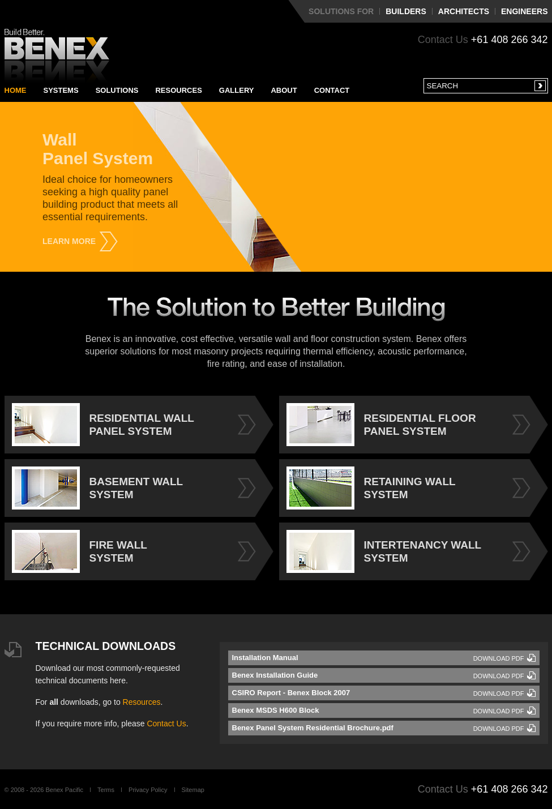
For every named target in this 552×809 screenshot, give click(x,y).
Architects (463, 11)
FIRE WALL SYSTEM (79, 551)
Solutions (117, 90)
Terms (105, 789)
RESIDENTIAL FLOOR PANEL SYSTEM (381, 424)
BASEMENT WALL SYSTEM (97, 488)
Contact (332, 90)
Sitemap (193, 789)
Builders (406, 11)
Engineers (524, 11)
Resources (178, 90)
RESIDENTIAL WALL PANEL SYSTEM (103, 424)
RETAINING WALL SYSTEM (371, 488)
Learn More (69, 241)
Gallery (236, 90)
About (284, 90)
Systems (61, 90)
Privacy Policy (148, 789)
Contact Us (166, 723)
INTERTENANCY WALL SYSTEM (384, 551)
